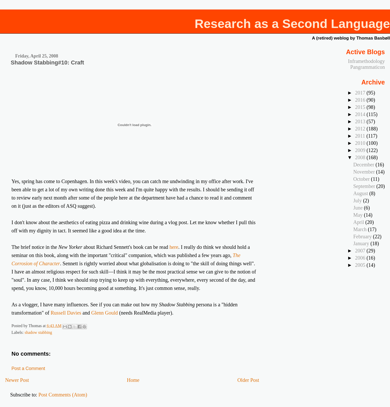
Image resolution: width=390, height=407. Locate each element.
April (359, 222)
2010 (361, 143)
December (364, 164)
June (358, 208)
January (362, 243)
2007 (361, 250)
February (363, 236)
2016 (361, 100)
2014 (361, 114)
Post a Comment (28, 368)
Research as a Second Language (292, 24)
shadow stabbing (38, 332)
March (360, 229)
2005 (361, 265)
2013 (361, 121)
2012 (361, 128)
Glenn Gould (104, 313)
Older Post (248, 380)
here (173, 247)
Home (133, 380)
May (358, 215)
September (364, 186)
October (362, 179)
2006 (361, 258)
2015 (361, 107)
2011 (360, 136)
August (361, 193)
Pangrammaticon (367, 67)
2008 (361, 157)
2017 (361, 93)
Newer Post (17, 380)
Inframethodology (366, 61)
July (358, 200)
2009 (361, 150)
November (364, 172)
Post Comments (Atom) (62, 394)
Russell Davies (66, 313)
